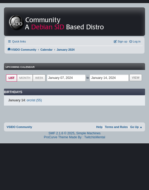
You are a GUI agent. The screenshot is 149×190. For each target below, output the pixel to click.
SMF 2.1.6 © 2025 (61, 133)
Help (99, 127)
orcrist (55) (34, 100)
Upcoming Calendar (20, 66)
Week (39, 78)
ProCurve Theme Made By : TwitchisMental (74, 137)
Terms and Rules (116, 127)
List (11, 78)
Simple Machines (88, 133)
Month (25, 78)
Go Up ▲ (136, 127)
